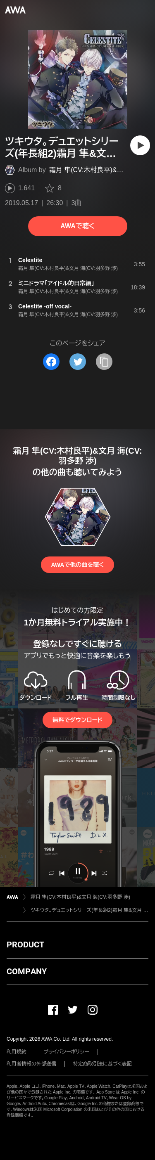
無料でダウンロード (77, 720)
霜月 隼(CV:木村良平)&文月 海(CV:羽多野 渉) (80, 897)
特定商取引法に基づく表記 (102, 1064)
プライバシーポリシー (66, 1052)
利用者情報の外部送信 (31, 1064)
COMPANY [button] (27, 971)
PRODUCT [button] (25, 944)
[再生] (140, 145)
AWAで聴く (77, 226)
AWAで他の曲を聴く (77, 564)
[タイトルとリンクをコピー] (104, 361)
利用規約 (16, 1052)
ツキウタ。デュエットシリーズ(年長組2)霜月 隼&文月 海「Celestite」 (89, 910)
